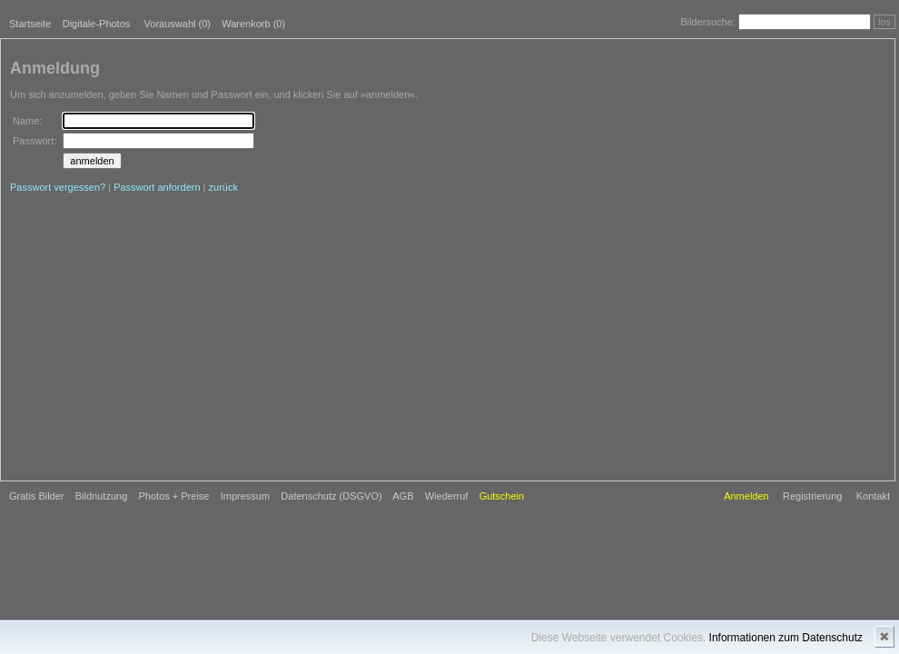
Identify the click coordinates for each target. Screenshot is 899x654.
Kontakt (873, 495)
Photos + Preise (174, 495)
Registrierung (812, 495)
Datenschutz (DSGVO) (331, 495)
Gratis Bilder (36, 495)
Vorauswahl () (177, 23)
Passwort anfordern (157, 187)
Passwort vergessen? (57, 187)
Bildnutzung (101, 495)
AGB (402, 495)
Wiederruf (447, 495)
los (884, 21)
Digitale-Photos (97, 23)
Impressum (245, 495)
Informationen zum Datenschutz (786, 637)
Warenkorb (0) (253, 23)
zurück (223, 187)
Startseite (30, 23)
